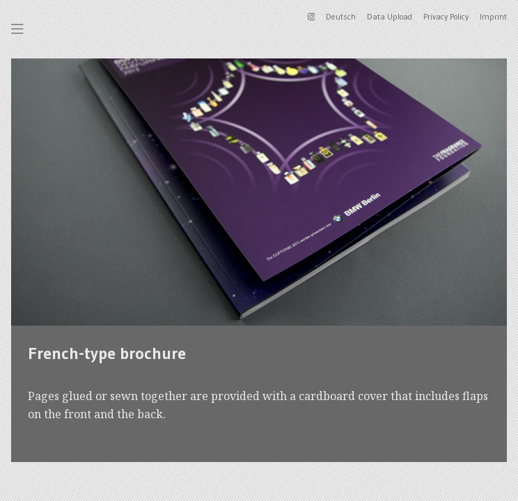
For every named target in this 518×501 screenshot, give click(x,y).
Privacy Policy (446, 16)
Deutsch (341, 16)
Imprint (493, 16)
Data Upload (389, 16)
